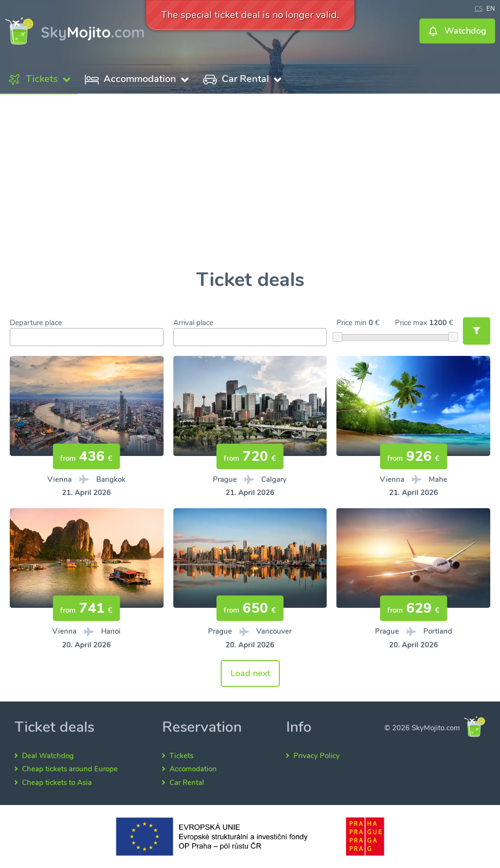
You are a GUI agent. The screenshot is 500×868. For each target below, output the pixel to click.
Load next (250, 673)
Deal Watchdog (48, 756)
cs (479, 8)
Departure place (36, 323)
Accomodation (193, 769)
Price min (351, 323)
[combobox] (87, 337)
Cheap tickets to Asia (57, 782)
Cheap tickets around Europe (70, 769)
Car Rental (186, 782)
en (490, 8)
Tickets (181, 756)
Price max (411, 323)
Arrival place (193, 323)
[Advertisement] (250, 182)
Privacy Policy (316, 756)
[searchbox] (15, 337)
